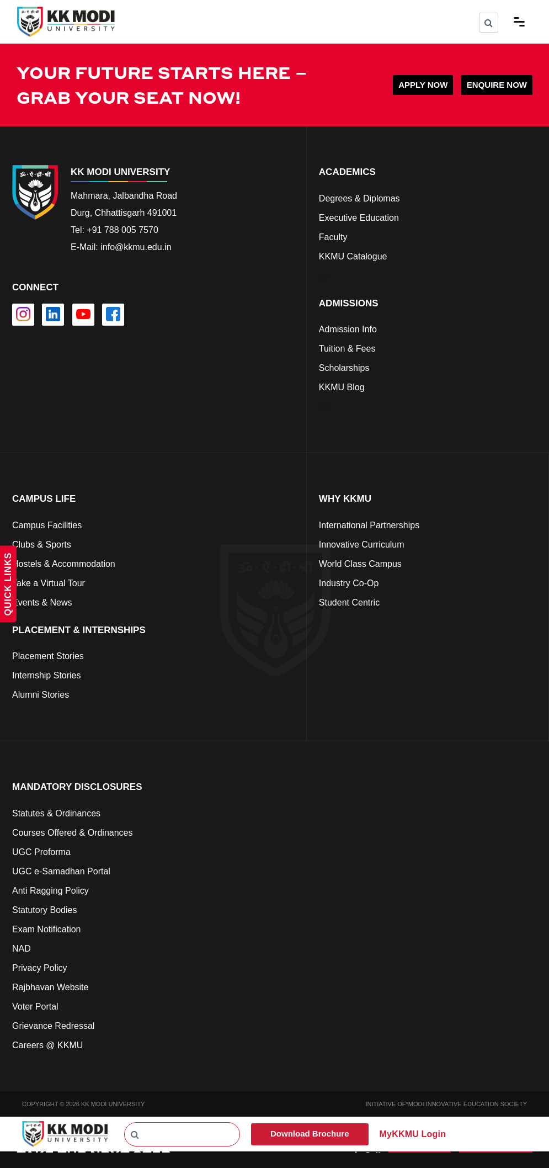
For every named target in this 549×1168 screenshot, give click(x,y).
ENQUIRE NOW (497, 84)
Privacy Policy (39, 968)
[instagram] (23, 315)
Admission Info (348, 329)
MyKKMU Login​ (413, 1134)
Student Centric (349, 602)
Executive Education (359, 217)
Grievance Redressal (53, 1026)
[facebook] (113, 315)
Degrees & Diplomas (359, 198)
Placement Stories (48, 656)
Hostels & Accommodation (63, 564)
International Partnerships (369, 525)
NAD (21, 948)
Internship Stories (46, 675)
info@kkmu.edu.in (135, 247)
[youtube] (83, 315)
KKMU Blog (342, 387)
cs (323, 275)
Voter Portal (35, 1006)
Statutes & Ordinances (56, 813)
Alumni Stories (40, 694)
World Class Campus (360, 564)
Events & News (42, 602)
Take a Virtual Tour (48, 583)
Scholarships (344, 368)
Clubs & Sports (41, 544)
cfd (325, 406)
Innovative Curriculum (361, 544)
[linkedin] (53, 315)
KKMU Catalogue (353, 256)
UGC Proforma (41, 852)
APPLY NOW (422, 84)
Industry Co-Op (349, 583)
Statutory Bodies (44, 910)
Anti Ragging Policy (50, 890)
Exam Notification (46, 929)
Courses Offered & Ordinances (72, 832)
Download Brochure (309, 1133)
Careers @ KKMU (47, 1045)
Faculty (333, 237)
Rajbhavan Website (50, 987)
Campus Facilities (47, 525)
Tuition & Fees (347, 348)
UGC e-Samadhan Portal (61, 871)
